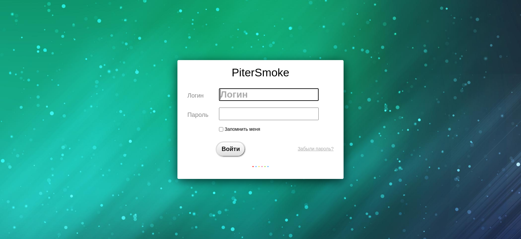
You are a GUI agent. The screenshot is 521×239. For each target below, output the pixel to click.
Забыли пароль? (316, 148)
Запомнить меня (239, 129)
